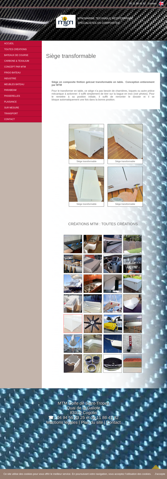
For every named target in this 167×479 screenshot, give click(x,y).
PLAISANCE (10, 102)
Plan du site (92, 422)
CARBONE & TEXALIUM (16, 61)
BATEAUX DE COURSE (16, 55)
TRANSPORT (11, 113)
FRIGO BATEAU (12, 72)
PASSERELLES (12, 96)
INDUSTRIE (10, 78)
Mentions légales (62, 422)
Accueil (9, 43)
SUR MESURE (11, 107)
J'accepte (160, 474)
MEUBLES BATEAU (14, 84)
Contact (152, 3)
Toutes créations (15, 49)
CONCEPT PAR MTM (15, 67)
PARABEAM (10, 90)
